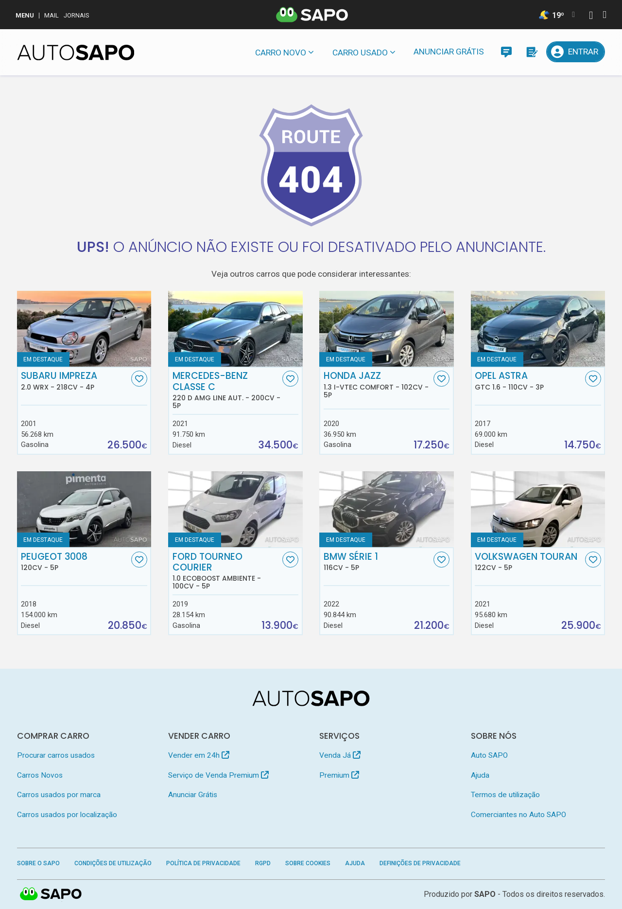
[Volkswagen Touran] (538, 509)
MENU (25, 15)
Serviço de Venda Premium (218, 775)
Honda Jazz (378, 385)
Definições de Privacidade (420, 863)
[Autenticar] (591, 16)
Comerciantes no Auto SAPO (518, 814)
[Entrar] (575, 51)
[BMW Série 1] (386, 509)
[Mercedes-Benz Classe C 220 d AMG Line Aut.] (235, 329)
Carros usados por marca (59, 794)
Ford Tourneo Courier (226, 571)
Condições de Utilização (113, 863)
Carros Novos (40, 775)
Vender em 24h (198, 755)
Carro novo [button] (280, 52)
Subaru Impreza (75, 381)
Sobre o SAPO (38, 863)
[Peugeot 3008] (84, 509)
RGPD (263, 863)
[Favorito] (139, 379)
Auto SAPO (489, 755)
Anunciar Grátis (449, 51)
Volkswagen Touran (529, 562)
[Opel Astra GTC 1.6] (538, 329)
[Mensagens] (506, 51)
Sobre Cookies (307, 863)
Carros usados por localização (67, 814)
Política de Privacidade (203, 863)
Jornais (76, 15)
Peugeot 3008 (75, 562)
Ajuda (480, 775)
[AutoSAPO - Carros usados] (76, 52)
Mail (51, 15)
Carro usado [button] (360, 52)
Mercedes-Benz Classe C (226, 390)
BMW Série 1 (378, 562)
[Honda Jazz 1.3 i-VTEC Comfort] (386, 329)
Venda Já (340, 755)
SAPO (485, 894)
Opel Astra (529, 381)
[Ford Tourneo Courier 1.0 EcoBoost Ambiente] (235, 509)
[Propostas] (531, 51)
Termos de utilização (505, 794)
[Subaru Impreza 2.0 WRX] (84, 329)
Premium (339, 775)
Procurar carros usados (56, 755)
